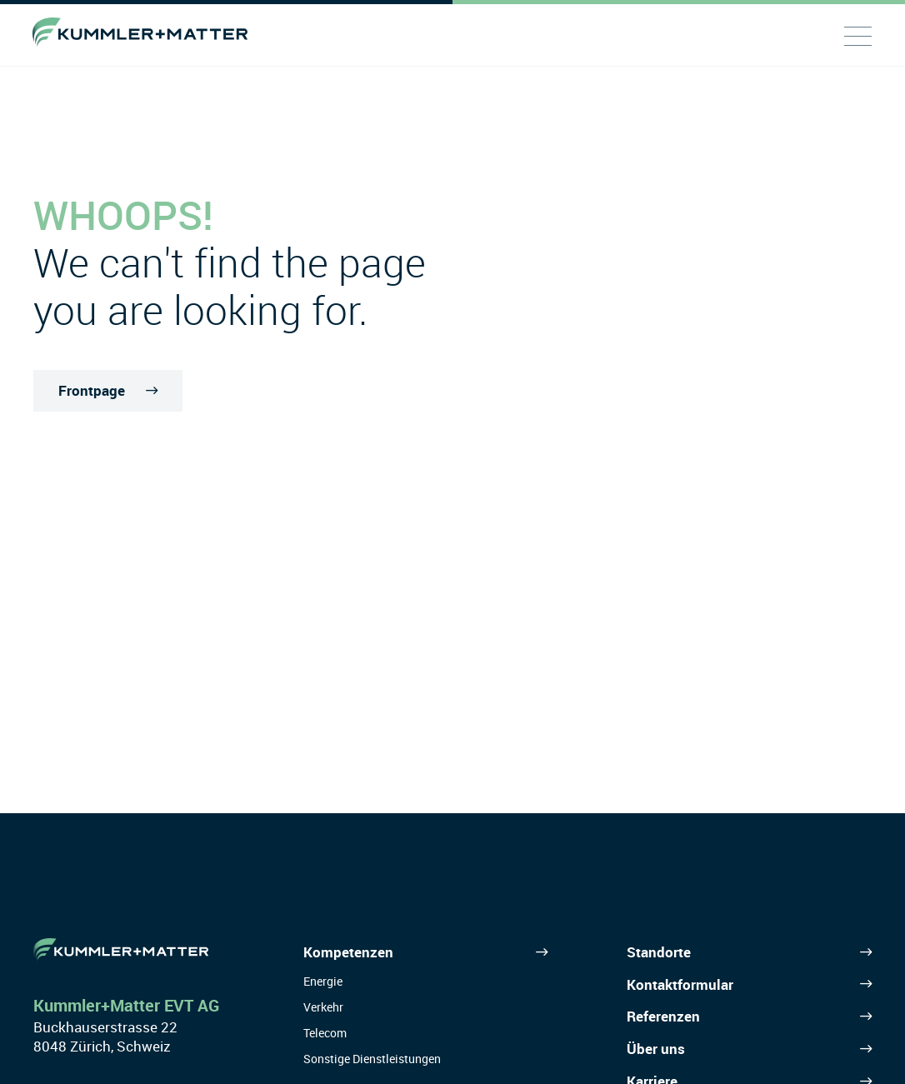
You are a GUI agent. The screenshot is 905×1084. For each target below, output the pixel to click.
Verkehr (323, 1007)
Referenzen (663, 1016)
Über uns (656, 1048)
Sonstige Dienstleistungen (372, 1059)
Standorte (659, 952)
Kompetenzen (348, 952)
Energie (322, 981)
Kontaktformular (680, 984)
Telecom (325, 1033)
